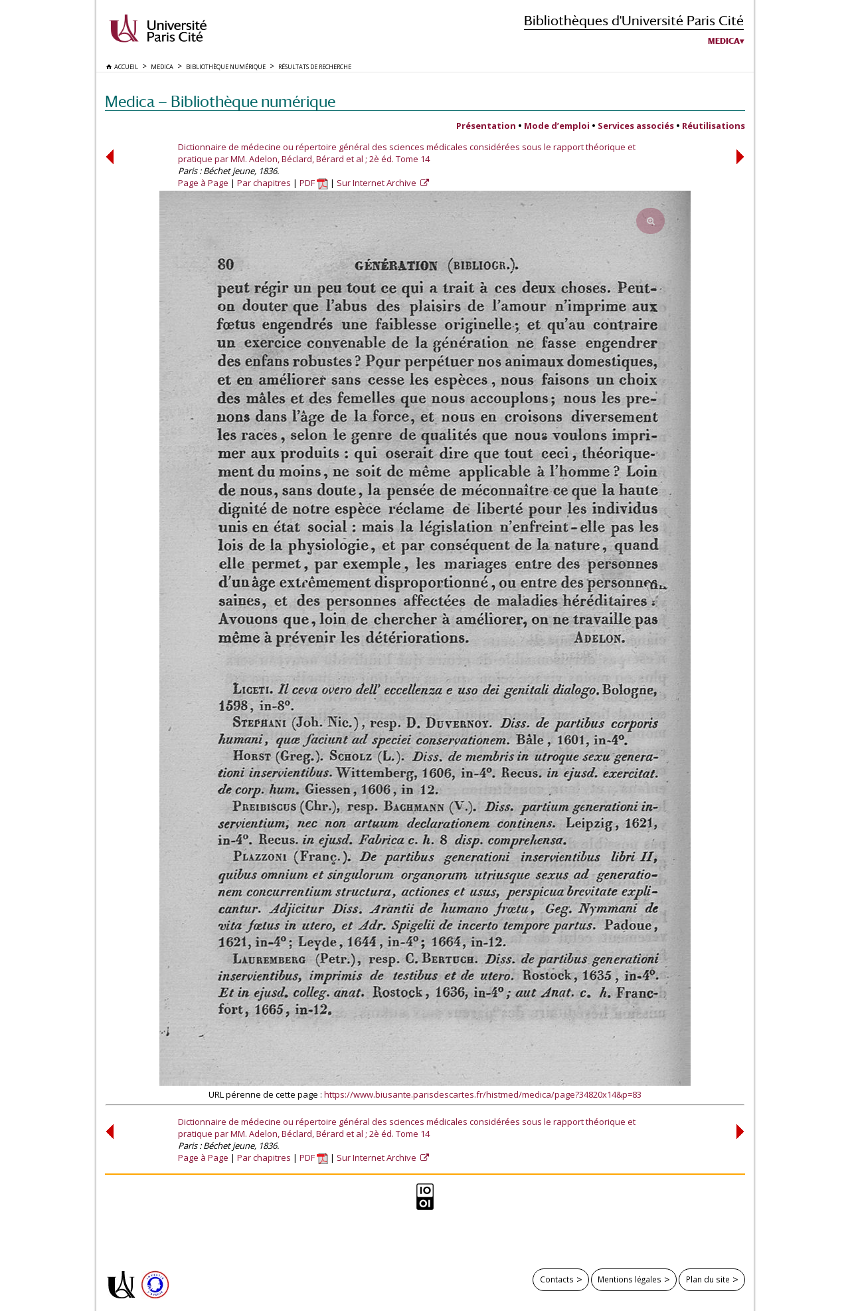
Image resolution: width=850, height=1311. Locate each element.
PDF (313, 183)
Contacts (557, 1279)
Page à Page (203, 183)
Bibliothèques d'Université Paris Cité (634, 20)
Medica (724, 41)
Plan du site (708, 1279)
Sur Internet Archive (377, 183)
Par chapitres (264, 183)
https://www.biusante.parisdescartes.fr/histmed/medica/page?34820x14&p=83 (482, 1094)
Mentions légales (629, 1279)
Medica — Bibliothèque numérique (220, 101)
